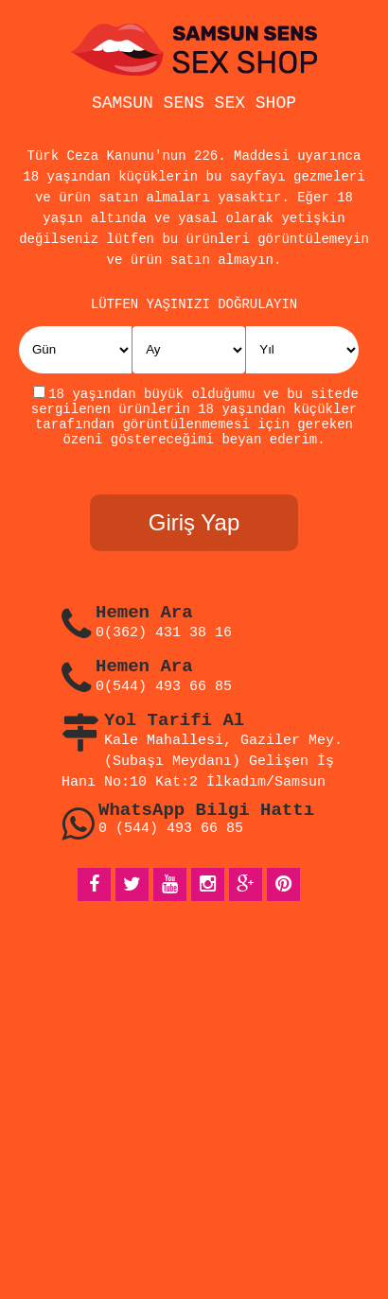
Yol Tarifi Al (174, 732)
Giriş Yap (194, 534)
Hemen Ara (144, 625)
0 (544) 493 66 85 (170, 841)
